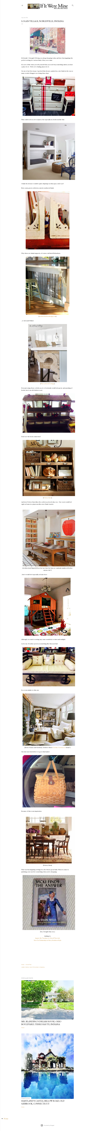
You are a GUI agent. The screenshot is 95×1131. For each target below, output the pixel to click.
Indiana (27, 967)
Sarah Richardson (34, 967)
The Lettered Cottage (47, 384)
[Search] (73, 5)
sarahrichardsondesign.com (47, 316)
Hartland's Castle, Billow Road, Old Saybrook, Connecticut (42, 1102)
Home (6, 1118)
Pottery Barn (47, 498)
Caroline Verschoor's (59, 747)
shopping (41, 967)
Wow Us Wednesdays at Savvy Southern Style (47, 940)
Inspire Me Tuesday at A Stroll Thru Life (47, 938)
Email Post (28, 964)
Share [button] (22, 964)
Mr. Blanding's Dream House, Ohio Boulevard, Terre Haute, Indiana (41, 1023)
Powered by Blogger (47, 1125)
